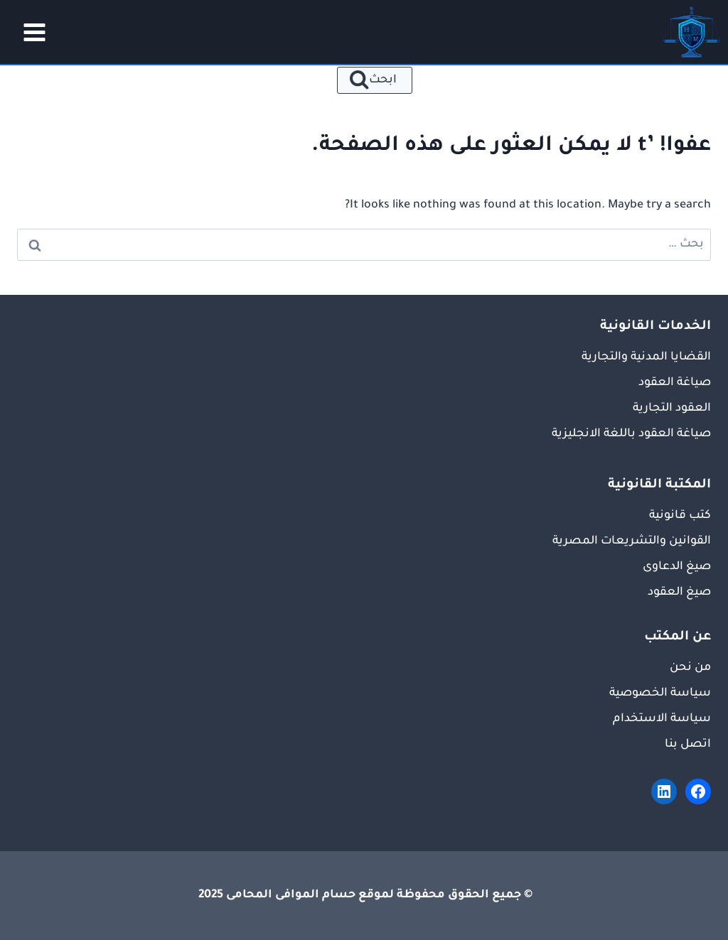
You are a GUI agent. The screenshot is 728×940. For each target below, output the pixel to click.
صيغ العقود (679, 592)
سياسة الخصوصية (660, 693)
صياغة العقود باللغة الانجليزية (631, 434)
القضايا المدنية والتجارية (646, 357)
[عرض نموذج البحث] (375, 80)
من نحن (690, 667)
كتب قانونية (680, 515)
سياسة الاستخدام (662, 719)
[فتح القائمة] (30, 32)
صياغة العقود (674, 383)
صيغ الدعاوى (677, 567)
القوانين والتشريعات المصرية (631, 541)
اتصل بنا (688, 744)
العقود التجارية (672, 408)
